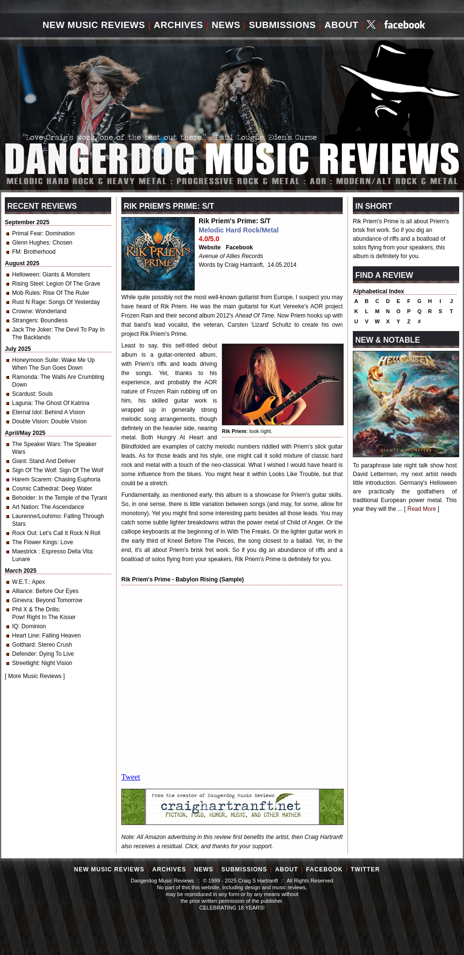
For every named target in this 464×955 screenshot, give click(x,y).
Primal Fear (27, 233)
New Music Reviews (94, 25)
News (226, 25)
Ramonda (24, 377)
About (341, 25)
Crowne (22, 311)
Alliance (22, 591)
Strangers (24, 320)
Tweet (130, 777)
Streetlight (25, 663)
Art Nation (25, 507)
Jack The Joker (31, 329)
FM (16, 251)
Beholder (23, 497)
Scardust (23, 394)
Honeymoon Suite (35, 360)
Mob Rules (26, 292)
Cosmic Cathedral (35, 488)
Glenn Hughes (30, 242)
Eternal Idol (27, 412)
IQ (15, 626)
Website (210, 247)
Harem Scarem (31, 479)
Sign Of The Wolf (34, 470)
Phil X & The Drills (35, 609)
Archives (178, 25)
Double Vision (30, 421)
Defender (24, 654)
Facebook (239, 247)
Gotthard (23, 644)
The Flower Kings (34, 542)
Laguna (21, 403)
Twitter (365, 869)
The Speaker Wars (36, 444)
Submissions (282, 25)
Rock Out (24, 533)
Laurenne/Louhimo (36, 516)
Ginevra (22, 600)
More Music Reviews (35, 676)
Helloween (25, 274)
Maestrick (25, 551)
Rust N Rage (28, 302)
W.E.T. (20, 582)
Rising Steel (27, 283)
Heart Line (25, 635)
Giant (19, 461)
